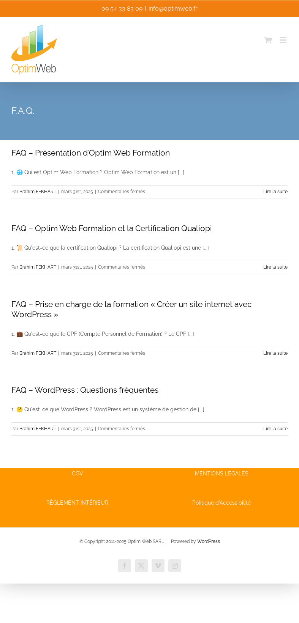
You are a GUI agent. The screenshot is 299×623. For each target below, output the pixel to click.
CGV (77, 473)
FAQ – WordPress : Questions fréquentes (84, 390)
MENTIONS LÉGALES (221, 473)
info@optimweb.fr (173, 8)
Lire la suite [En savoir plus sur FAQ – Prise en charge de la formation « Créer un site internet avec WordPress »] (275, 353)
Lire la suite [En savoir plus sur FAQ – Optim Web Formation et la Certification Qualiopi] (275, 267)
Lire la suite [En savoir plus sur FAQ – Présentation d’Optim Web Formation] (275, 191)
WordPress (208, 541)
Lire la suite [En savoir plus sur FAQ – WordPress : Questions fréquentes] (275, 428)
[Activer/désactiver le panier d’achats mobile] (268, 40)
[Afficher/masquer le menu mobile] (284, 40)
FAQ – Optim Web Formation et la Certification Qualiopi (111, 228)
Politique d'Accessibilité (221, 503)
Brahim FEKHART (37, 191)
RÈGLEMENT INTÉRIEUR (77, 503)
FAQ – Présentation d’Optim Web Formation (90, 152)
